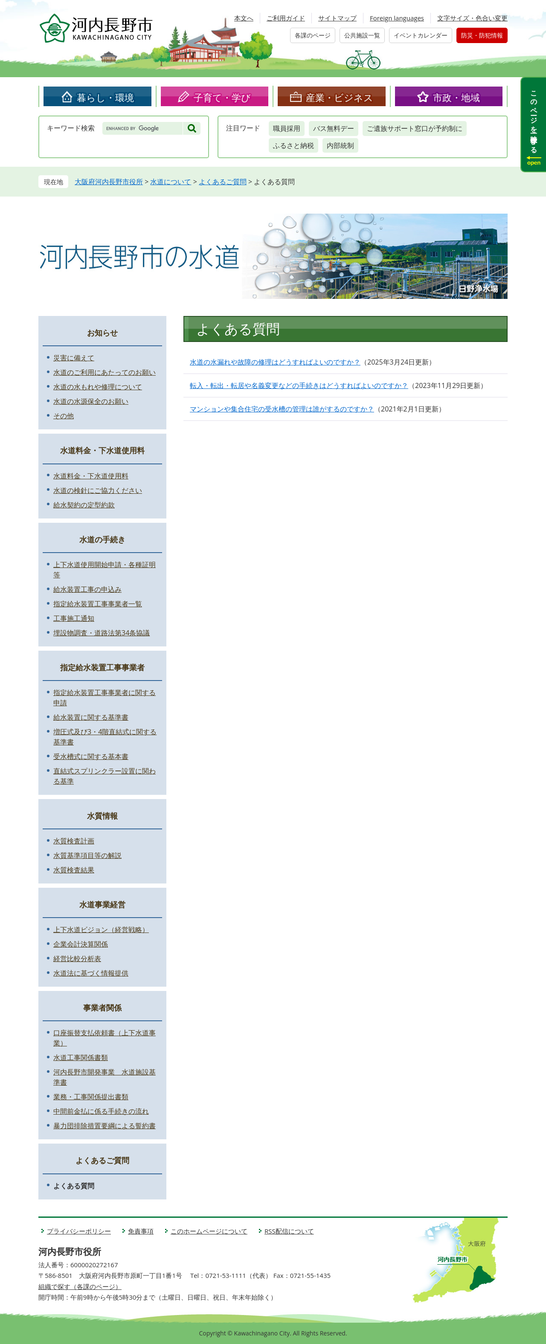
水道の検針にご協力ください (97, 490)
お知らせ (102, 332)
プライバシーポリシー (79, 1231)
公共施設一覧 (362, 35)
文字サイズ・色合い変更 (472, 18)
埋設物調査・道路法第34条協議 (101, 632)
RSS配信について (289, 1231)
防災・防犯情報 (482, 35)
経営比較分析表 (77, 958)
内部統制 (340, 145)
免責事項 (141, 1231)
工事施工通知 (73, 618)
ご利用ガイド (286, 18)
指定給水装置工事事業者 (102, 667)
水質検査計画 (73, 841)
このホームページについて (209, 1231)
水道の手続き (102, 539)
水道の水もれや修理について (97, 386)
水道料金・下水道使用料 (102, 450)
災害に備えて (73, 357)
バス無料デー (333, 128)
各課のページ (313, 35)
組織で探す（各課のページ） (80, 1286)
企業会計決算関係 (80, 944)
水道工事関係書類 (80, 1057)
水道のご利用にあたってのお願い (104, 372)
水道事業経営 (102, 904)
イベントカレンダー (420, 35)
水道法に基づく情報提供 (90, 973)
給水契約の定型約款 (84, 505)
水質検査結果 (73, 870)
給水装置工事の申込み (87, 589)
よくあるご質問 (223, 181)
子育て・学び (222, 97)
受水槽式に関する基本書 (90, 756)
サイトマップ (337, 18)
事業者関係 (102, 1007)
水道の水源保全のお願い (90, 401)
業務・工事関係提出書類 (90, 1096)
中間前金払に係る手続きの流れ (101, 1111)
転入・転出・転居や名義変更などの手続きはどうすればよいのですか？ (299, 385)
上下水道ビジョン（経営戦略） (101, 929)
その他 (63, 415)
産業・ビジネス (339, 97)
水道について (170, 181)
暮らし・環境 (105, 97)
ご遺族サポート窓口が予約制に (414, 128)
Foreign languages (397, 18)
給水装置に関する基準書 (90, 717)
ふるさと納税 (293, 145)
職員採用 (286, 128)
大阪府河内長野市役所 (109, 181)
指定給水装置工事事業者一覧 (97, 603)
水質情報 (102, 816)
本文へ (243, 18)
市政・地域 (456, 97)
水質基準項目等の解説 (87, 855)
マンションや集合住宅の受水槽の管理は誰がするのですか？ (282, 409)
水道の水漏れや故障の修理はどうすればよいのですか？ (275, 362)
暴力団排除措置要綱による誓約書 (104, 1125)
